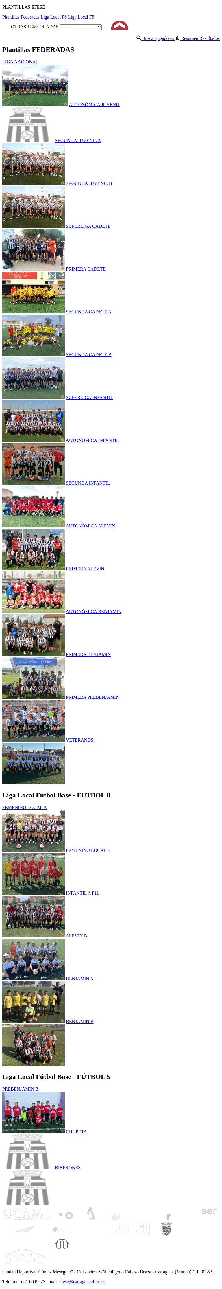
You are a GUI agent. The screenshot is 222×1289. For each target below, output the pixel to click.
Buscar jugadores (155, 38)
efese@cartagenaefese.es (82, 1281)
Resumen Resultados (197, 38)
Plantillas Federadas (20, 16)
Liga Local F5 (81, 16)
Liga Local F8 (53, 16)
